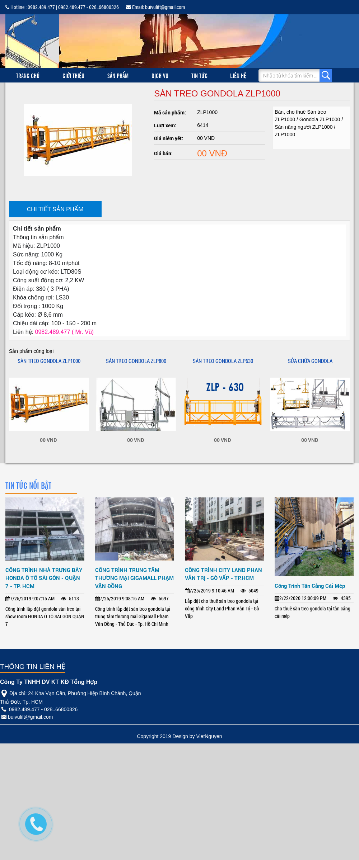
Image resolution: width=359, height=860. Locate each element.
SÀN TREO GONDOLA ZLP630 (223, 360)
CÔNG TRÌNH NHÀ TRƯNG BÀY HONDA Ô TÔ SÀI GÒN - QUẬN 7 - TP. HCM (43, 578)
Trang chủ (27, 75)
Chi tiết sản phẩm (55, 209)
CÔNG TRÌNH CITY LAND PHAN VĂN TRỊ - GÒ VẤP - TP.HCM (223, 574)
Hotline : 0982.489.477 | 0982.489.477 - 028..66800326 (62, 7)
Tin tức (199, 75)
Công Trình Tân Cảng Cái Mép (310, 585)
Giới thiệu (73, 75)
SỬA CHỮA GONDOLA (310, 360)
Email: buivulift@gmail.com (155, 7)
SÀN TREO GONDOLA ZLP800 (136, 360)
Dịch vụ (159, 75)
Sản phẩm (118, 75)
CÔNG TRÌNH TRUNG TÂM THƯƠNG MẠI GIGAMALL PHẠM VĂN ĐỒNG (134, 578)
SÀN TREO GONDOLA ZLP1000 (49, 360)
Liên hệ (238, 75)
